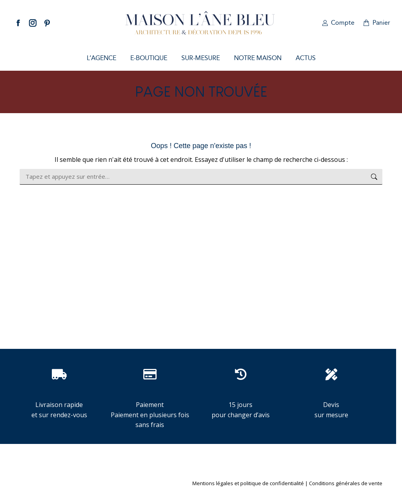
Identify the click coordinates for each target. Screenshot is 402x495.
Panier (376, 22)
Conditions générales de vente (345, 483)
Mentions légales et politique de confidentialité (248, 483)
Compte (338, 22)
